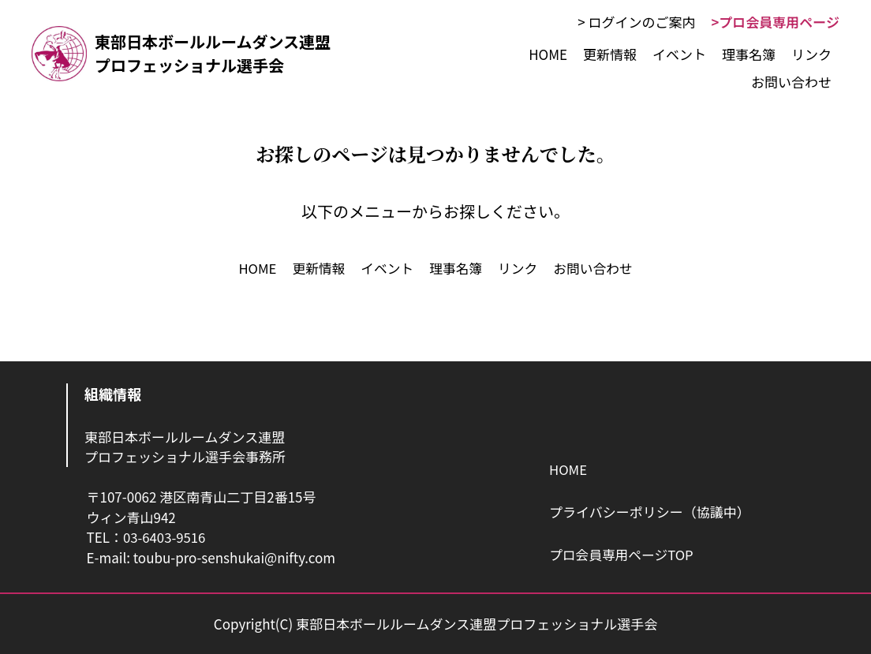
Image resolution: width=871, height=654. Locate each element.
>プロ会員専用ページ (775, 22)
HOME (568, 470)
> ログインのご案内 (636, 22)
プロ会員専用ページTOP (622, 554)
